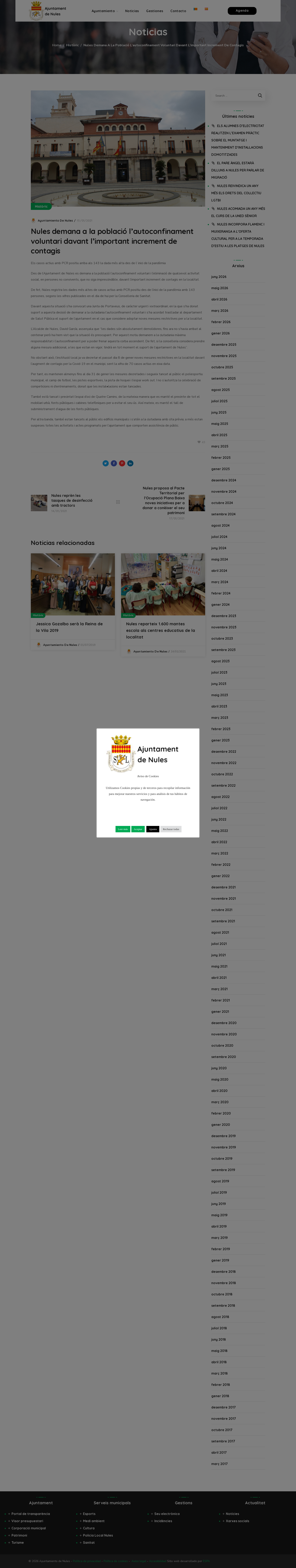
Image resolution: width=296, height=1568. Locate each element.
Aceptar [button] (138, 829)
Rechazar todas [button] (171, 829)
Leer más (123, 829)
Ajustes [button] (153, 829)
